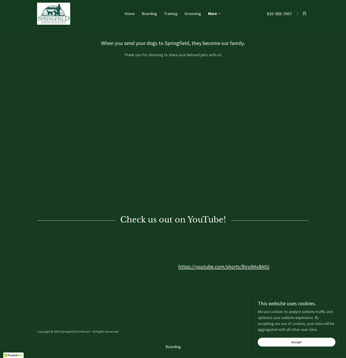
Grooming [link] (192, 13)
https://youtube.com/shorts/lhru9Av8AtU (223, 266)
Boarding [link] (149, 13)
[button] (214, 13)
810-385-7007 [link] (279, 13)
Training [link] (170, 13)
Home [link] (129, 13)
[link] (53, 13)
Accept (296, 342)
